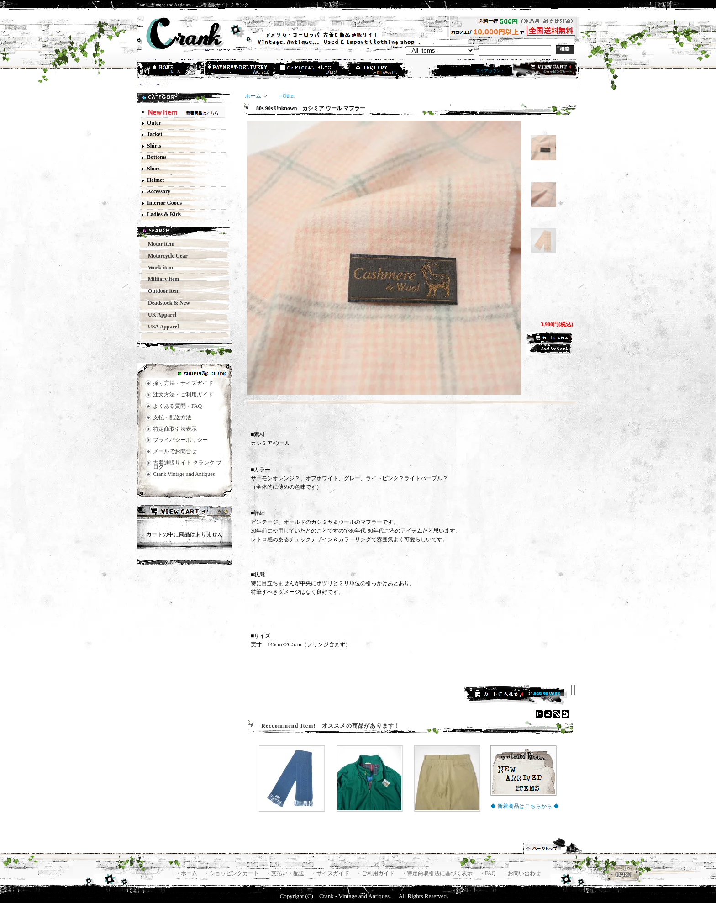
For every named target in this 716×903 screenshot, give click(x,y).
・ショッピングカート (232, 873)
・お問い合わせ (521, 873)
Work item (157, 267)
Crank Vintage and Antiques (184, 474)
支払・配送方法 (239, 69)
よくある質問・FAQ (177, 406)
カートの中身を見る (184, 512)
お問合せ (376, 69)
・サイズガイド (331, 873)
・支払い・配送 (285, 873)
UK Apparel (159, 315)
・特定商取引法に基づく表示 (437, 873)
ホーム (171, 69)
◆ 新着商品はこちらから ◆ (524, 806)
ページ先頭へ (553, 846)
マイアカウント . (491, 71)
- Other (281, 96)
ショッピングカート (544, 69)
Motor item (158, 244)
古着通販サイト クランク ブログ (187, 464)
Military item (160, 279)
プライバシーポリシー (180, 440)
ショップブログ (308, 69)
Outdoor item (160, 291)
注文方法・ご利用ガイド (183, 394)
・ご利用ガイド (376, 873)
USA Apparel (160, 326)
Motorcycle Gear (165, 256)
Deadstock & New (166, 303)
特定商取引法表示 (175, 429)
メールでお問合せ (175, 451)
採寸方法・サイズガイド (183, 383)
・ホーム (187, 873)
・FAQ (488, 873)
